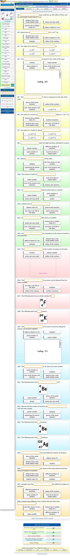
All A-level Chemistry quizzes (7, 107)
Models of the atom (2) (5, 59)
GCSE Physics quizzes (60, 6)
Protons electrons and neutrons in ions (5, 76)
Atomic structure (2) (6, 29)
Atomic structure (5, 26)
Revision (35, 1)
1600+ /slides (7, 95)
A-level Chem (41, 1)
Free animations (14, 1)
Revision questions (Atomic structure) (5, 85)
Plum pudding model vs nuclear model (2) (6, 67)
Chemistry (25, 1)
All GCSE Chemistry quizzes (7, 101)
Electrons (6, 73)
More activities (64, 4)
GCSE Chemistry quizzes (42, 6)
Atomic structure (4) (6, 35)
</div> (42, 282)
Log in (55, 1)
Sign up (51, 1)
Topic (7, 21)
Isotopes (5, 50)
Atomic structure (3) (6, 32)
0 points (12, 85)
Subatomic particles (6, 41)
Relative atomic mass (5, 53)
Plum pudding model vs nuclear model (5, 64)
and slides (7, 90)
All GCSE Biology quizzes (7, 98)
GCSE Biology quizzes (23, 6)
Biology (20, 1)
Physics (30, 1)
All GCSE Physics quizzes (7, 104)
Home (8, 1)
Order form (7, 109)
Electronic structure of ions (5, 82)
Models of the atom (6, 56)
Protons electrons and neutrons (5, 44)
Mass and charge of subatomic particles (6, 47)
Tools (46, 1)
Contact (7, 112)
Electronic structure (6, 79)
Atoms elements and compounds (6, 24)
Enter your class (7, 4)
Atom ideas (5, 61)
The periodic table (5, 71)
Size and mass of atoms (5, 38)
